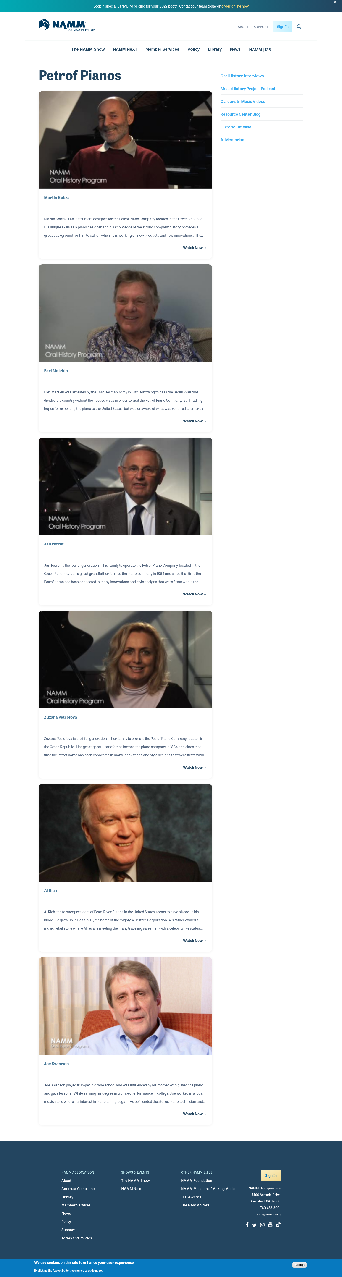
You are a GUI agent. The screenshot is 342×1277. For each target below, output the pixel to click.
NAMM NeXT (125, 49)
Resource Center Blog (240, 114)
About (243, 26)
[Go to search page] (299, 27)
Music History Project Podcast (248, 88)
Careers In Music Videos (243, 101)
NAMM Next (131, 1188)
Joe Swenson (56, 1063)
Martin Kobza (57, 197)
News (235, 49)
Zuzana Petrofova (60, 717)
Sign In (283, 26)
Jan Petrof (53, 544)
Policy (194, 49)
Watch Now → (195, 247)
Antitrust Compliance (79, 1188)
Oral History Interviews (242, 76)
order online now (235, 6)
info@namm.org (269, 1214)
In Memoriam (233, 139)
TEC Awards (191, 1196)
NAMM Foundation (196, 1180)
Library (215, 49)
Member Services (162, 49)
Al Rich (50, 890)
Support (261, 26)
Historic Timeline (236, 127)
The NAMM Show (88, 49)
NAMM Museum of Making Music (208, 1188)
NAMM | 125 (260, 49)
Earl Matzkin (56, 370)
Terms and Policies (76, 1237)
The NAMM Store (195, 1205)
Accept (300, 1265)
